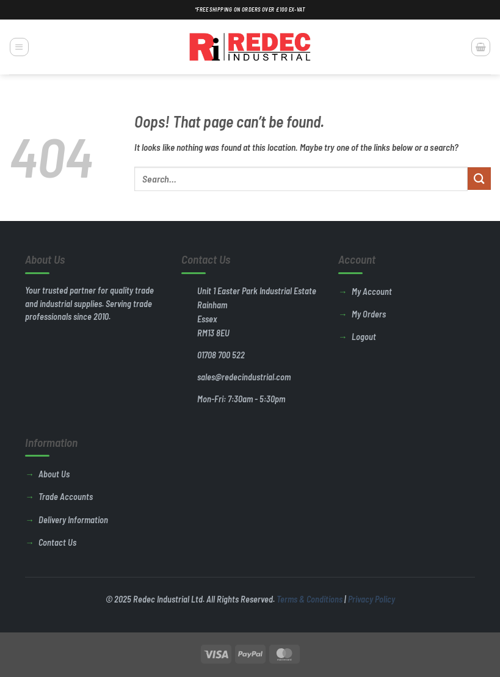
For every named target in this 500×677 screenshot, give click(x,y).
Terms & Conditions (309, 599)
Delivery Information (73, 520)
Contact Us (57, 542)
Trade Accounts (65, 496)
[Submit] (479, 178)
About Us (54, 474)
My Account (372, 291)
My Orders (369, 314)
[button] (19, 47)
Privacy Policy (371, 599)
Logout (364, 336)
